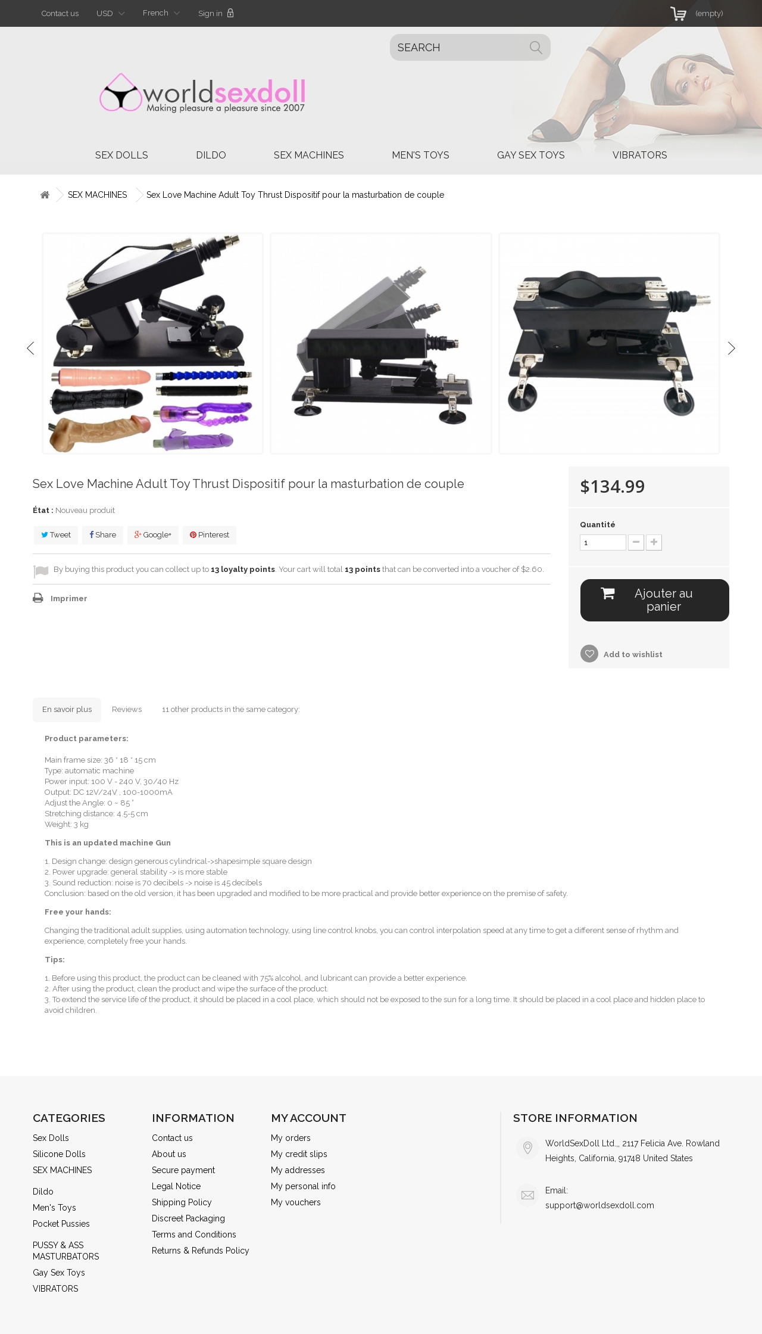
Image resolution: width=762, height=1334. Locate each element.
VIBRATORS (640, 155)
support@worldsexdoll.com (599, 1205)
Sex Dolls (121, 155)
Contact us (60, 13)
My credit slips (299, 1154)
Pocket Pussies (61, 1224)
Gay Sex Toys (531, 155)
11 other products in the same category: (231, 709)
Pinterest (209, 534)
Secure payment (183, 1170)
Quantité (598, 524)
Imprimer (69, 598)
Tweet (56, 534)
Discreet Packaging (188, 1218)
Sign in (216, 13)
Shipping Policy (182, 1202)
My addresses (298, 1170)
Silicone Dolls (59, 1154)
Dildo (211, 155)
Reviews (127, 709)
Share (102, 534)
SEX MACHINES (309, 155)
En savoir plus (67, 709)
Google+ (153, 534)
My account (308, 1117)
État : (43, 510)
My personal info (303, 1186)
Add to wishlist (632, 654)
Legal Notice (176, 1186)
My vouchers (296, 1202)
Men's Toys (420, 155)
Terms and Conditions (194, 1234)
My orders (291, 1138)
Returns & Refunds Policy (200, 1250)
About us (169, 1154)
